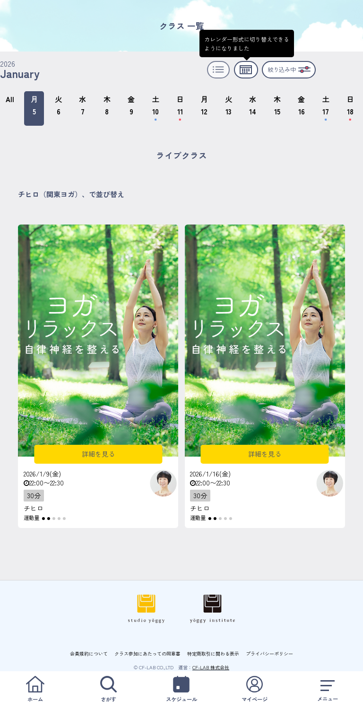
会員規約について (89, 653)
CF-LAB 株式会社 (210, 667)
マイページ (254, 689)
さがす (108, 689)
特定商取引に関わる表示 (213, 653)
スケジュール (181, 689)
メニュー (327, 689)
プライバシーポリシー (269, 653)
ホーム (35, 689)
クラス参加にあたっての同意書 (147, 653)
